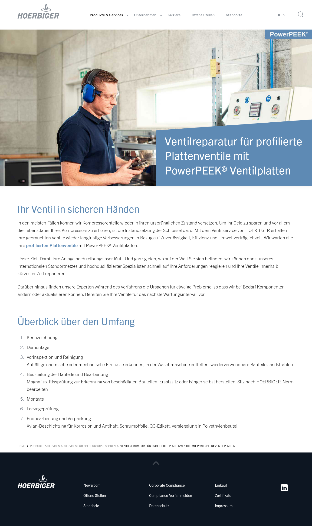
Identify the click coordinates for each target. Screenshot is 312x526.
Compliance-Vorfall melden (170, 495)
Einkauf (221, 485)
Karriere (174, 15)
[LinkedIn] (284, 488)
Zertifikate (223, 495)
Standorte (234, 15)
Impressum (224, 505)
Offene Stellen (203, 15)
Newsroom (91, 485)
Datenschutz (159, 505)
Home (21, 446)
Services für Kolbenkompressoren (90, 446)
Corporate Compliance (167, 485)
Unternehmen (145, 15)
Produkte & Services (106, 15)
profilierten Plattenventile (52, 245)
